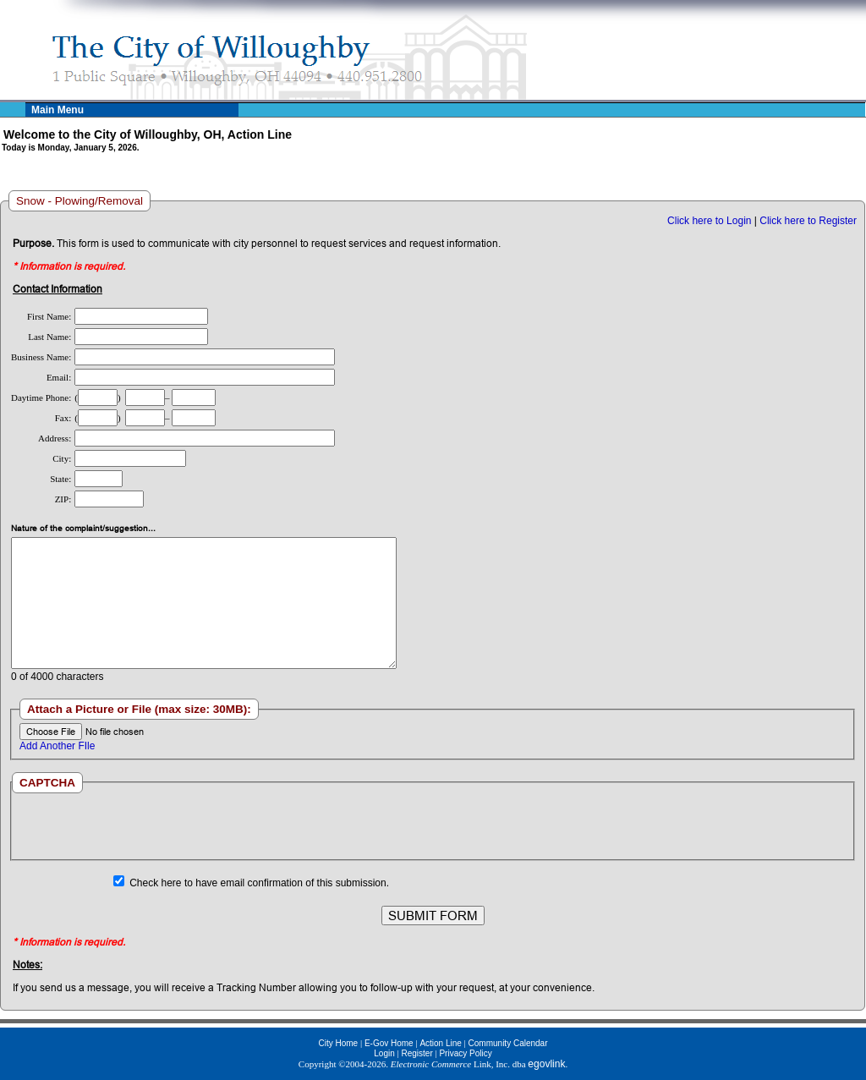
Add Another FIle (57, 746)
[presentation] (432, 826)
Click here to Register (808, 221)
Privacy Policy (465, 1053)
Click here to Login (709, 221)
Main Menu (57, 110)
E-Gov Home (389, 1043)
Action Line (440, 1043)
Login (384, 1053)
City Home (338, 1043)
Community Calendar (508, 1043)
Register (416, 1053)
